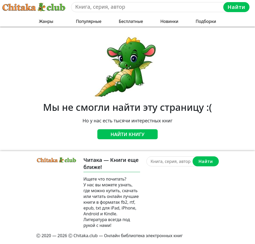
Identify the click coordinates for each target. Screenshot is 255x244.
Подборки (206, 21)
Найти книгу (127, 134)
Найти (236, 7)
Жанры (46, 21)
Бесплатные (131, 21)
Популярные (88, 21)
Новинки (169, 21)
